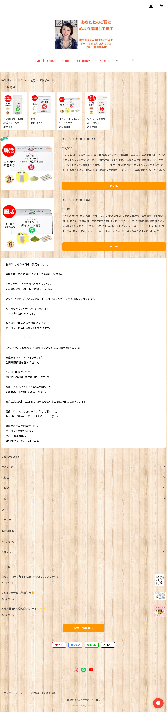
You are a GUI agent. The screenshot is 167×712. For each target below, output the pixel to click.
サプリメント (19, 80)
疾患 (33, 80)
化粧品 (5, 477)
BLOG (65, 61)
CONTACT (102, 61)
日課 (4, 498)
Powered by (83, 705)
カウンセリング (9, 541)
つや (3, 509)
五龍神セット (8, 552)
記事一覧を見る (83, 628)
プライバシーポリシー (14, 693)
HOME (37, 61)
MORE (114, 185)
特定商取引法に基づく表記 (43, 693)
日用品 (5, 488)
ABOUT (51, 61)
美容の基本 (7, 530)
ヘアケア (6, 520)
